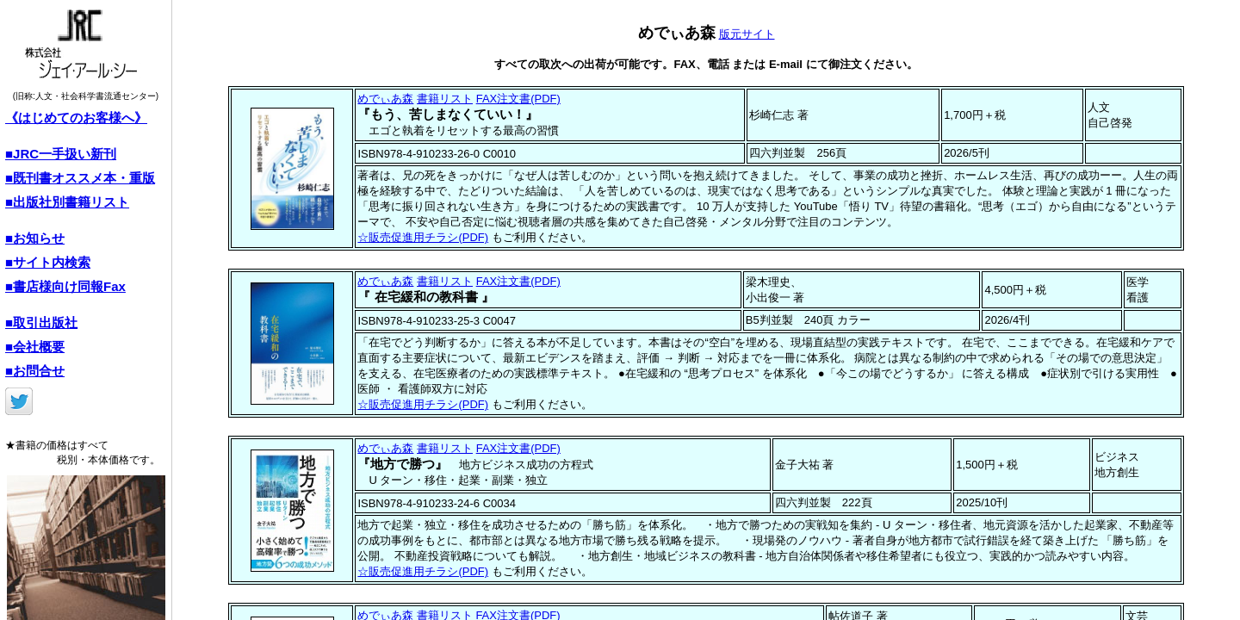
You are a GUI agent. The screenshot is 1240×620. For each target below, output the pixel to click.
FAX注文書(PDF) (518, 98)
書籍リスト (445, 98)
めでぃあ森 (385, 98)
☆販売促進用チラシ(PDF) (422, 237)
